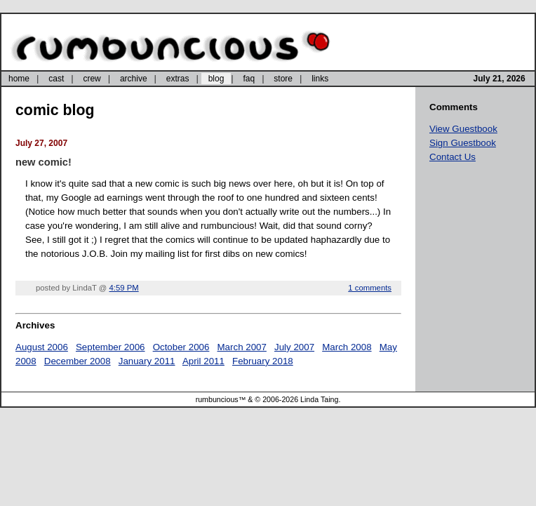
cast (56, 79)
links (319, 79)
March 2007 (242, 347)
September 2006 (110, 347)
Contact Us (452, 157)
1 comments (369, 288)
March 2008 (346, 347)
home (18, 79)
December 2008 (77, 361)
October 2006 (181, 347)
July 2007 (294, 347)
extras (177, 79)
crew (91, 79)
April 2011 (203, 361)
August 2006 (41, 347)
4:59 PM (124, 288)
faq (249, 79)
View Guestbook (463, 129)
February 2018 (262, 361)
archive (133, 79)
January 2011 (147, 361)
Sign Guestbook (462, 143)
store (283, 79)
